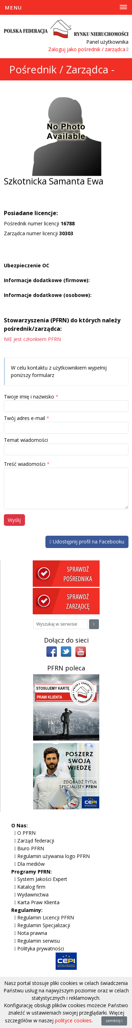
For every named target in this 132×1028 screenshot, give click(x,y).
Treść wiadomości (24, 464)
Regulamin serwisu (38, 940)
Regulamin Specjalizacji (43, 925)
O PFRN (26, 832)
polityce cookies (73, 1020)
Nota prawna (32, 933)
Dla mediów (31, 863)
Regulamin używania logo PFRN (53, 856)
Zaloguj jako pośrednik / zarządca (86, 49)
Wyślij (14, 520)
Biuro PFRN (30, 848)
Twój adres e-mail (24, 418)
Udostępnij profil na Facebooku (87, 541)
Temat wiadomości (26, 440)
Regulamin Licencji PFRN (45, 917)
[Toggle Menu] (66, 7)
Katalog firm (31, 886)
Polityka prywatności (40, 948)
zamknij (114, 1020)
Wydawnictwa (33, 894)
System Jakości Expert (42, 879)
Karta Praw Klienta (38, 902)
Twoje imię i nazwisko (29, 396)
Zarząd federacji (35, 840)
